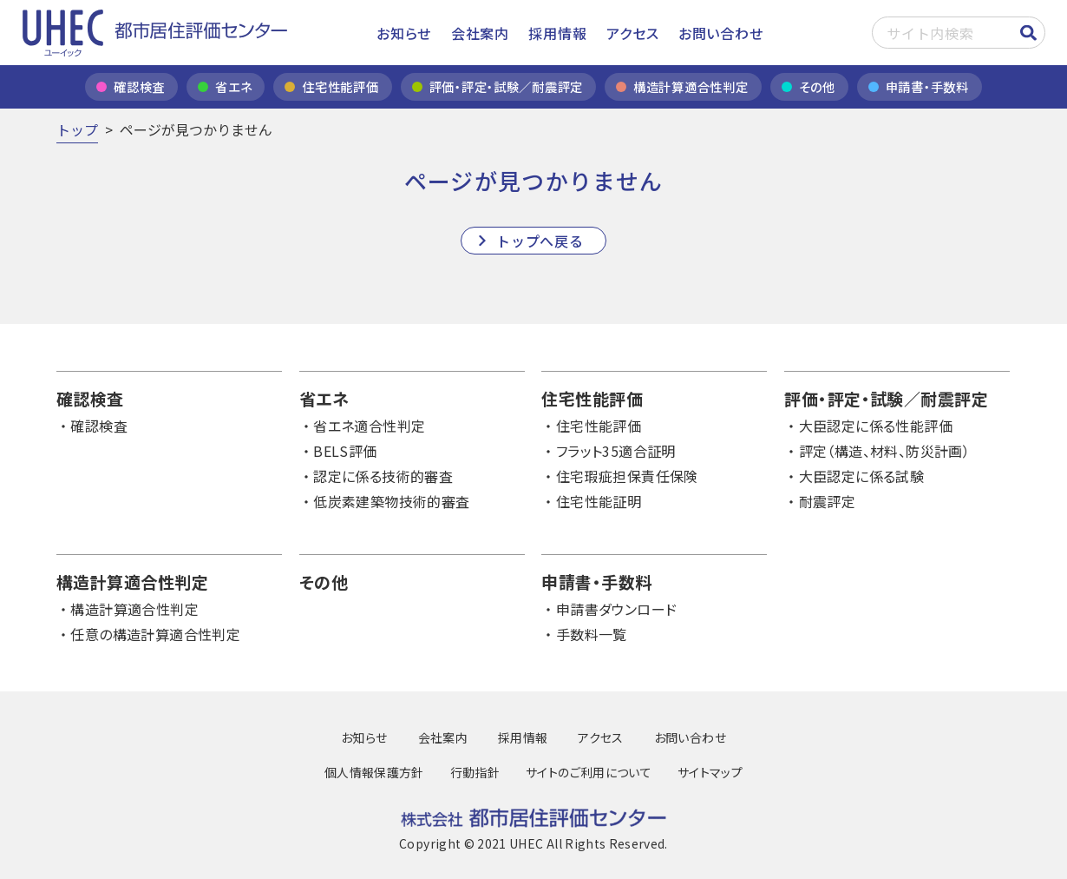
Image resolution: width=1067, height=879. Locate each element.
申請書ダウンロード (617, 608)
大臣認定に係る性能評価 (875, 425)
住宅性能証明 (598, 501)
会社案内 (480, 33)
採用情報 (557, 33)
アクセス (632, 33)
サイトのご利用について (588, 772)
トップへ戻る (540, 240)
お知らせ (403, 33)
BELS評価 (344, 450)
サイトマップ (710, 772)
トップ (77, 129)
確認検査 (99, 425)
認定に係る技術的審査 (383, 476)
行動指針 (475, 772)
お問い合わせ (720, 33)
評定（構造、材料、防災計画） (885, 450)
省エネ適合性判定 (369, 425)
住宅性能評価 (598, 425)
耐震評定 (827, 501)
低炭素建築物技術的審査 (391, 501)
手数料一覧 (591, 634)
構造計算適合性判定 (134, 608)
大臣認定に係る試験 (862, 476)
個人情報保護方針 (374, 772)
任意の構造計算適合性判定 (155, 634)
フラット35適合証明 (616, 450)
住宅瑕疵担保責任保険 (627, 476)
